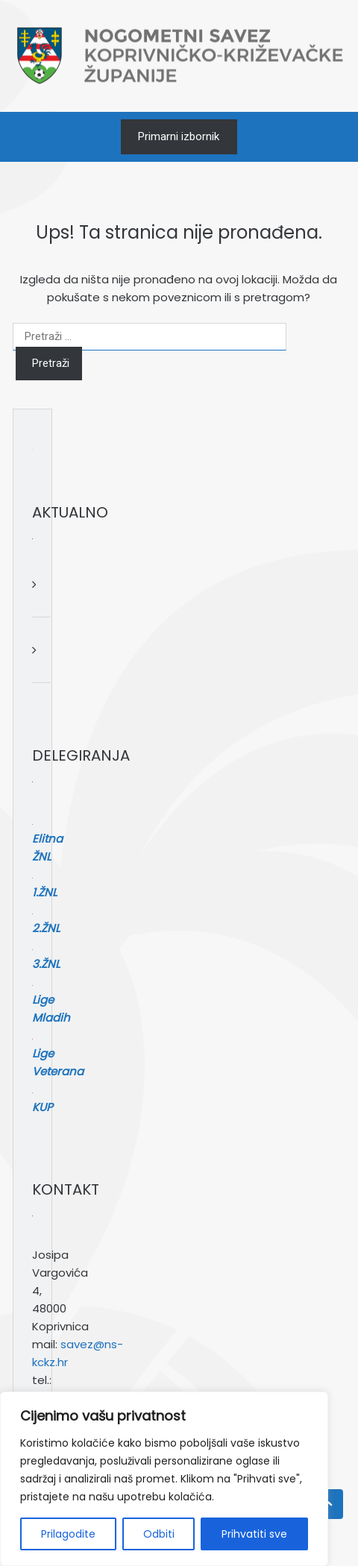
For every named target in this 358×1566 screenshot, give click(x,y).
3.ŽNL (175, 961)
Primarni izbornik (178, 136)
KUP (175, 1014)
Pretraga (169, 1348)
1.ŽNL (175, 925)
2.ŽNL (175, 943)
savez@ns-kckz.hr (183, 1197)
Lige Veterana (175, 996)
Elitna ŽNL (175, 907)
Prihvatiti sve (254, 1533)
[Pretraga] (281, 1378)
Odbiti (159, 1533)
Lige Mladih (175, 979)
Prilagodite (68, 1533)
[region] (164, 1479)
